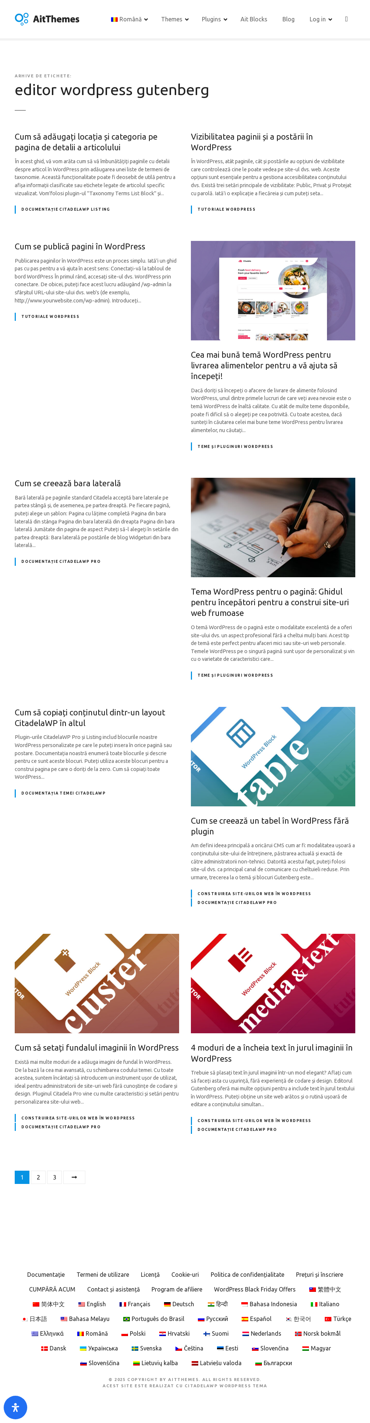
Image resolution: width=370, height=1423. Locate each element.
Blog (289, 19)
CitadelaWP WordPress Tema (226, 1386)
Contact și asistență (113, 1290)
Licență (150, 1275)
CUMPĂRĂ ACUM (52, 1290)
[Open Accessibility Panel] (15, 1407)
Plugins (211, 19)
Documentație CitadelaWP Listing (65, 210)
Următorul (74, 1178)
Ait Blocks (254, 19)
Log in (318, 19)
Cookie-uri (185, 1275)
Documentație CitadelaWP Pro (61, 563)
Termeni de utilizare (103, 1275)
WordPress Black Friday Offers (255, 1290)
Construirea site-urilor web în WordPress (254, 895)
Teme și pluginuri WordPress (235, 447)
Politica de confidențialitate (247, 1275)
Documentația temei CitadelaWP (63, 794)
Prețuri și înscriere (319, 1275)
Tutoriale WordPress (227, 210)
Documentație (46, 1275)
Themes (172, 19)
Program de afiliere (177, 1290)
